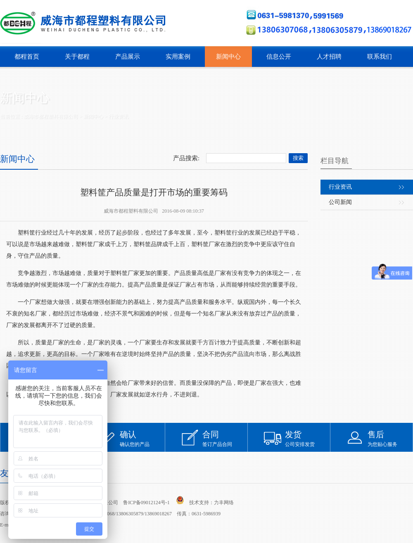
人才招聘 (329, 56)
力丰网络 (224, 502)
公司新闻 (340, 202)
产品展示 (127, 56)
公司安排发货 (307, 438)
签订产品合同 (225, 438)
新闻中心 (228, 56)
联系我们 (379, 56)
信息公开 (278, 56)
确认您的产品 (142, 438)
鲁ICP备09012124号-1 (146, 502)
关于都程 (77, 56)
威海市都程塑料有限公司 (51, 116)
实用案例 (178, 56)
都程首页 (26, 56)
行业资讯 (118, 116)
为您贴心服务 (390, 438)
